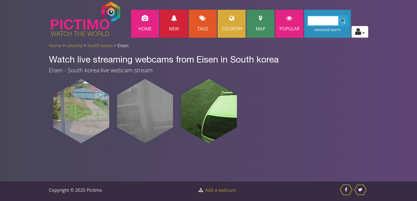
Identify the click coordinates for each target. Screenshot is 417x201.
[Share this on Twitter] (361, 191)
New (174, 23)
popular (289, 23)
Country (232, 23)
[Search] (327, 20)
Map (260, 23)
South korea (100, 45)
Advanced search (327, 29)
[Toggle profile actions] (359, 32)
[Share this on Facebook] (347, 191)
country (74, 45)
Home (145, 23)
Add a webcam (220, 190)
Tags (203, 23)
